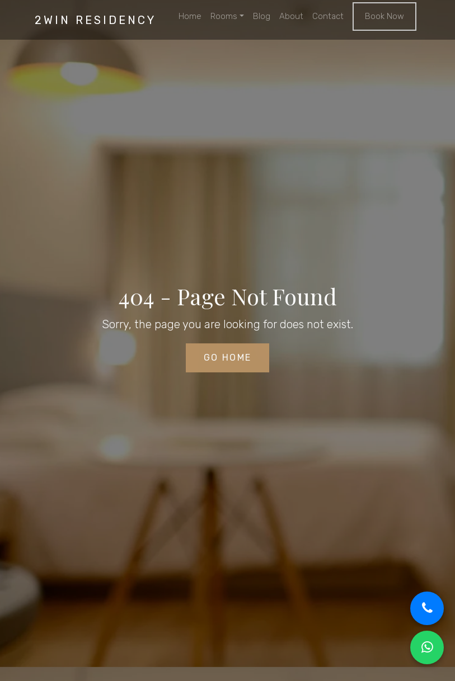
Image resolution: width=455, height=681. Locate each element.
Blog (261, 16)
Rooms (223, 16)
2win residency (95, 20)
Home (190, 16)
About (291, 16)
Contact (328, 16)
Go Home (228, 358)
